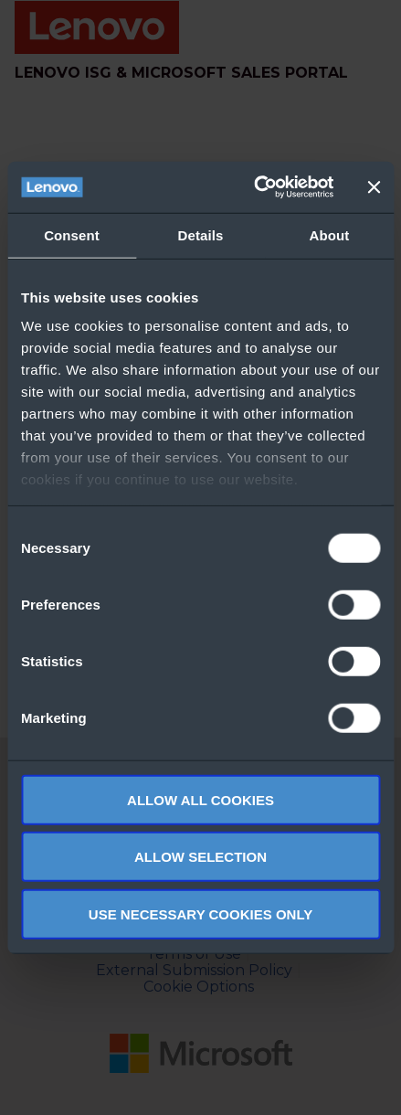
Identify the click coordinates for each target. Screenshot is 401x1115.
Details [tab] (201, 234)
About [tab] (330, 234)
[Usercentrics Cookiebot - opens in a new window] (254, 187)
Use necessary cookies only (200, 913)
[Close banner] (373, 187)
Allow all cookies (200, 799)
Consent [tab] (72, 234)
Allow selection (200, 857)
